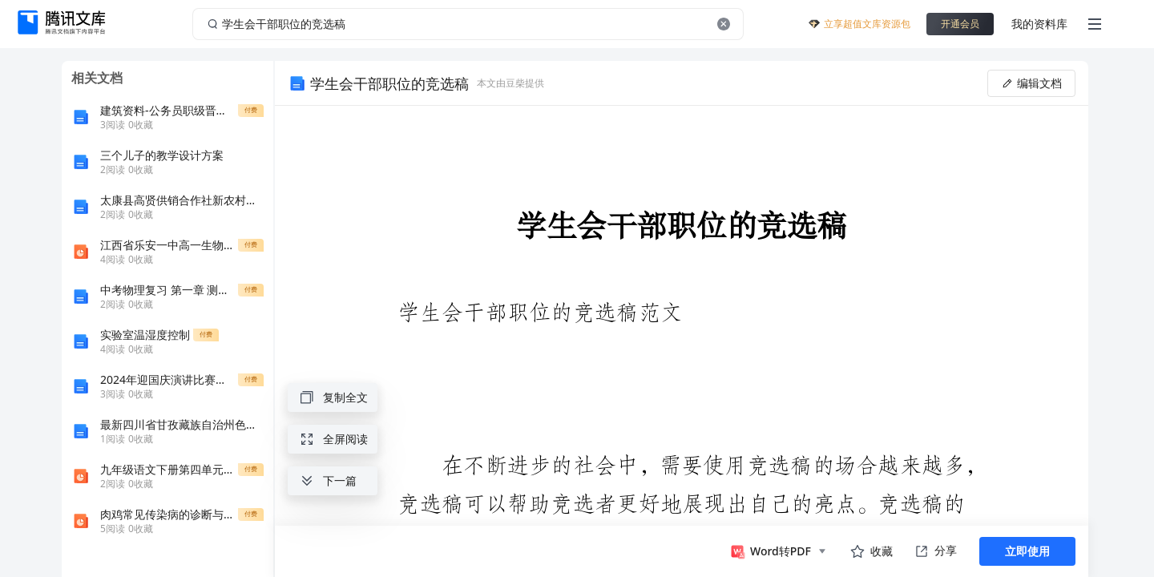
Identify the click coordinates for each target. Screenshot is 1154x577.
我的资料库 (1039, 23)
